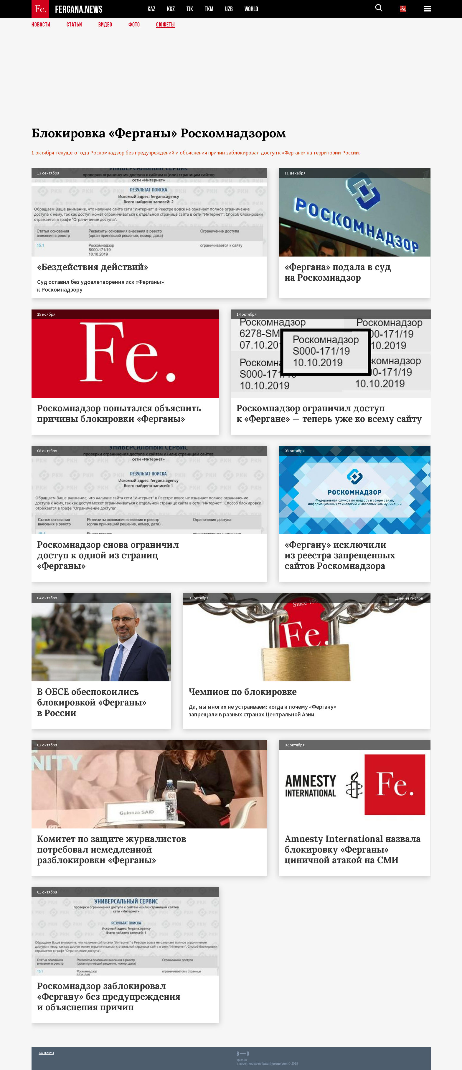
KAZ (151, 9)
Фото (134, 25)
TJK (190, 9)
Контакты (46, 1053)
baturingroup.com (275, 1063)
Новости (41, 25)
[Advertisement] (231, 84)
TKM (209, 9)
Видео (105, 25)
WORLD (251, 9)
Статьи (74, 25)
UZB (229, 9)
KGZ (171, 9)
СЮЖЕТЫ (165, 25)
